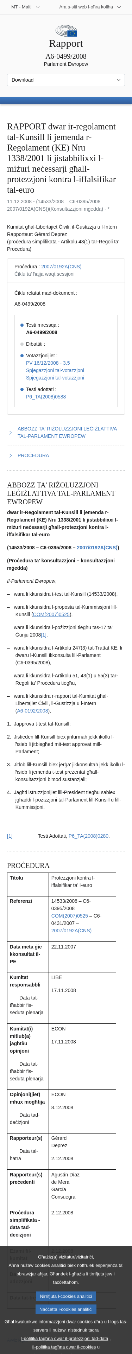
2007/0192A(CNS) (61, 266)
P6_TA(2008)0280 (88, 836)
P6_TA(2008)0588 (46, 397)
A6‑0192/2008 (32, 711)
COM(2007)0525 (51, 614)
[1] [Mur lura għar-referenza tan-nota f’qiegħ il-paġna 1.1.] (10, 836)
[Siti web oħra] (90, 7)
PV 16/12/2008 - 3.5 (48, 363)
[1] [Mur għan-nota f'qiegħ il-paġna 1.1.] (43, 635)
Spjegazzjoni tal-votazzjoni (55, 370)
